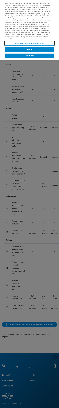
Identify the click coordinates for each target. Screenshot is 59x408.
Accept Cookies (30, 56)
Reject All (29, 49)
